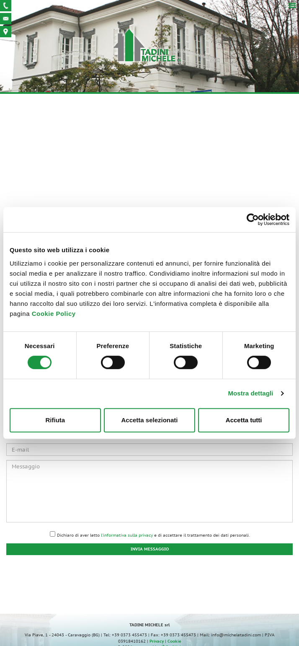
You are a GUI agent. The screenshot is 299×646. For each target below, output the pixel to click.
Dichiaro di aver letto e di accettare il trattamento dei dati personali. (153, 535)
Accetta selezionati (149, 420)
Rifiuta (55, 420)
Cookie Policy (54, 313)
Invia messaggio (150, 549)
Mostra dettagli (250, 393)
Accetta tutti (244, 420)
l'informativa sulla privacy (127, 535)
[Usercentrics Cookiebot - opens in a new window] (252, 219)
